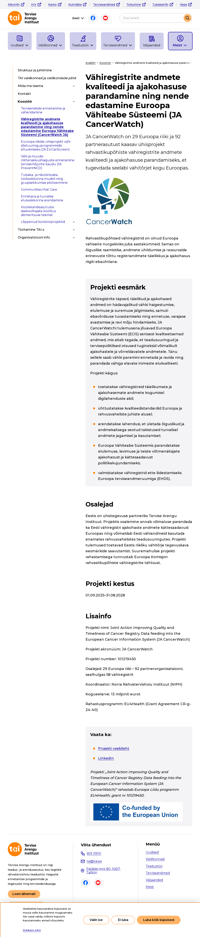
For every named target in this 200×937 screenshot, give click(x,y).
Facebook (93, 18)
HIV (33, 4)
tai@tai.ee (94, 861)
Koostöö (105, 62)
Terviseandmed (104, 4)
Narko (52, 4)
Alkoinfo (14, 4)
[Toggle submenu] (73, 86)
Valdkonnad (155, 859)
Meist (150, 887)
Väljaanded (154, 880)
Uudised (152, 852)
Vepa (183, 4)
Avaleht (91, 62)
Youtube (105, 18)
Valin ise (96, 920)
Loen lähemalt (24, 894)
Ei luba (123, 920)
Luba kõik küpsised (158, 920)
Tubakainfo (160, 4)
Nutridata (75, 4)
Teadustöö (154, 866)
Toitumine (133, 4)
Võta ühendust (96, 845)
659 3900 (94, 853)
